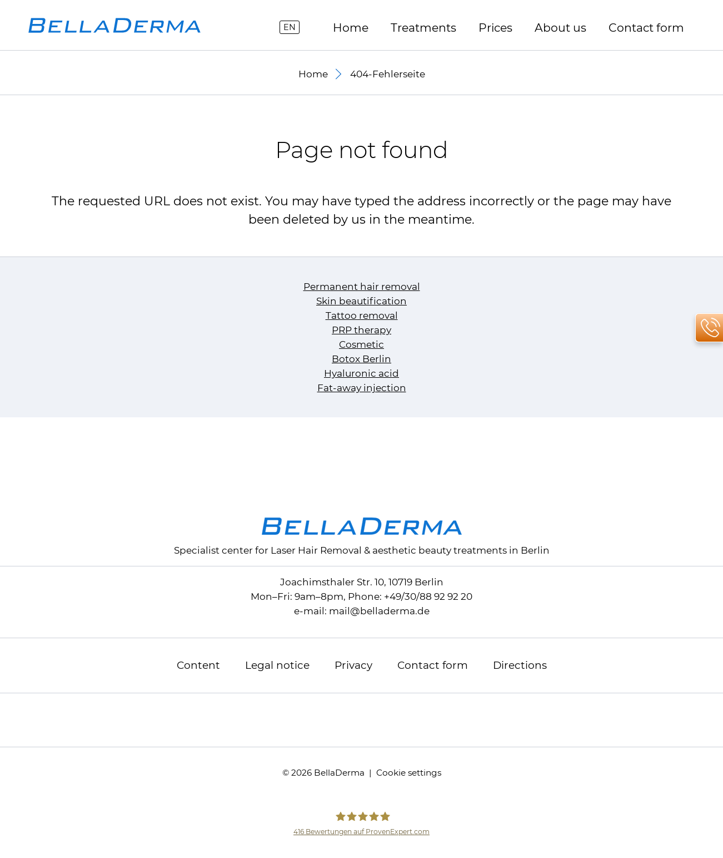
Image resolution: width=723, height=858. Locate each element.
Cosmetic (361, 344)
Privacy (353, 665)
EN (289, 27)
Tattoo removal (362, 315)
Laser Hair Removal (316, 550)
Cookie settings (408, 772)
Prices (495, 27)
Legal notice (277, 665)
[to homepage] (114, 25)
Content (198, 665)
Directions (520, 665)
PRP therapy (361, 330)
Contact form (646, 27)
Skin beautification (361, 301)
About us (560, 27)
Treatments (423, 27)
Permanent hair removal (361, 286)
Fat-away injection (361, 387)
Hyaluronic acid (361, 373)
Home (350, 27)
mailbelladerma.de (379, 611)
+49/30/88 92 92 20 (428, 596)
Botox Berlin (361, 358)
